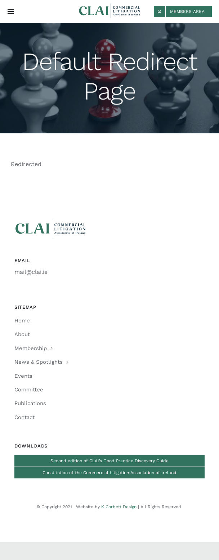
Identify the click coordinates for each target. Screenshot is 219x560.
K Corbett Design (119, 506)
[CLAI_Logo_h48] (109, 6)
